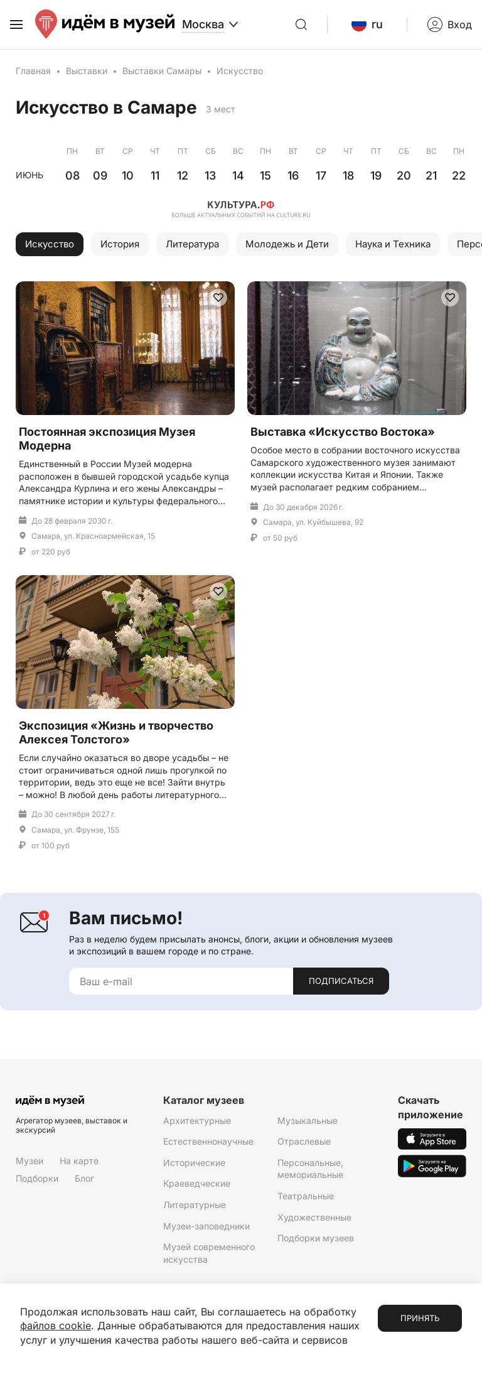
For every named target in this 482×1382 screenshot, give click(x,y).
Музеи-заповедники (206, 1225)
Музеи (29, 1160)
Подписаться (341, 981)
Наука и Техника (393, 243)
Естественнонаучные (208, 1140)
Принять (419, 1319)
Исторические (194, 1162)
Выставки (86, 70)
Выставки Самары (161, 70)
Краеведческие (196, 1183)
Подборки (37, 1177)
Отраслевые (304, 1140)
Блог (84, 1177)
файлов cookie (55, 1326)
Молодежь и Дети (287, 243)
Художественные (314, 1216)
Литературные (194, 1204)
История (119, 243)
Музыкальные (307, 1120)
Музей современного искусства (209, 1252)
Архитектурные (197, 1120)
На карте (79, 1160)
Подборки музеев (315, 1237)
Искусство (49, 243)
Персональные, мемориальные (310, 1168)
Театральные (305, 1195)
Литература (192, 243)
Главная (33, 70)
